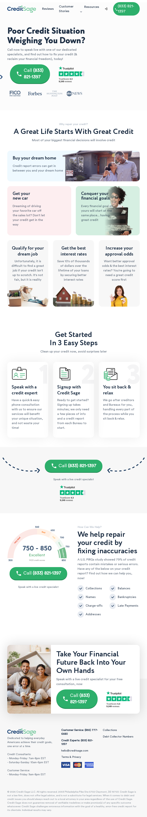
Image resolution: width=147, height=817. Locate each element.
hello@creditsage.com (74, 750)
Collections (110, 730)
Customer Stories (66, 9)
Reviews (48, 8)
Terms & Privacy (71, 757)
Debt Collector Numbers (118, 736)
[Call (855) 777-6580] (126, 9)
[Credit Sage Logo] (21, 8)
